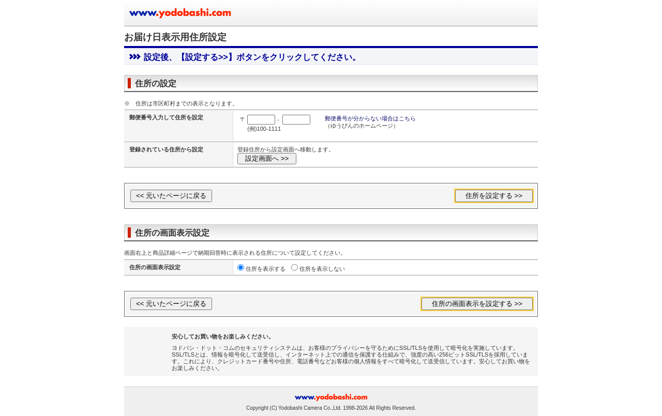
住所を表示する (265, 269)
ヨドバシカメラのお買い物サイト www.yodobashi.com (181, 13)
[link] (151, 348)
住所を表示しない (322, 269)
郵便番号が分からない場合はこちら (370, 118)
